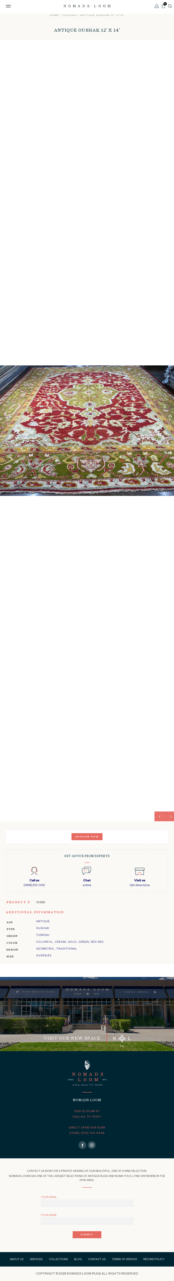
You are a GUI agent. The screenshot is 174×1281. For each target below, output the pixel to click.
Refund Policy (153, 1259)
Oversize (44, 955)
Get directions (139, 882)
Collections (58, 1259)
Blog (78, 1259)
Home (54, 15)
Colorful (44, 942)
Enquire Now (87, 837)
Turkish (43, 935)
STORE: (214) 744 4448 (87, 1133)
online (87, 882)
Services (36, 1259)
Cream (60, 942)
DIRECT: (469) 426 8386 (87, 1127)
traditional (66, 948)
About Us (17, 1259)
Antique (43, 921)
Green (84, 942)
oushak (70, 15)
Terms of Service (124, 1259)
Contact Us (97, 1259)
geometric (45, 948)
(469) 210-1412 (34, 882)
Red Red (97, 942)
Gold (72, 942)
